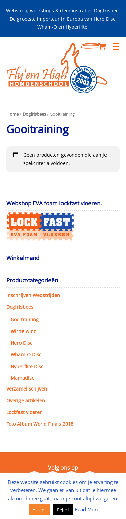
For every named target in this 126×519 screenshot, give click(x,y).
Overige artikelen (25, 400)
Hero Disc (21, 343)
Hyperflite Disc (27, 366)
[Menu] (116, 46)
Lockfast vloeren (24, 412)
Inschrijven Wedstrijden (33, 295)
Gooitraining (25, 319)
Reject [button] (63, 510)
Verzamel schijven (26, 388)
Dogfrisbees (34, 114)
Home (12, 114)
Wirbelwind (24, 331)
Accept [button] (39, 510)
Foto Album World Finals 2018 (39, 424)
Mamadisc (22, 378)
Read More (87, 509)
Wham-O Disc (26, 354)
